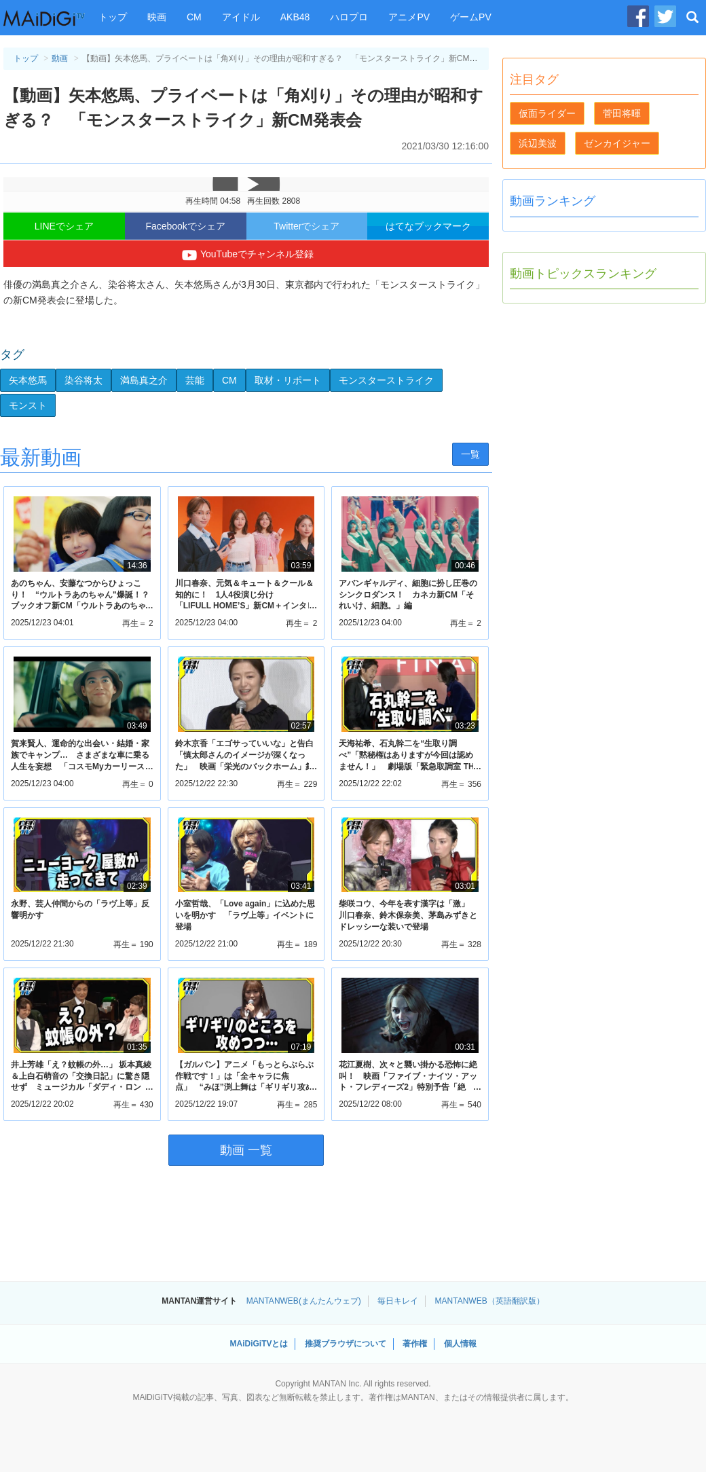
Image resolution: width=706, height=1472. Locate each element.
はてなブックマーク (428, 226)
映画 (156, 17)
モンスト (28, 405)
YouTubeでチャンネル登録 (246, 255)
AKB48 (295, 17)
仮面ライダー (547, 113)
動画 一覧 (246, 1150)
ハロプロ (349, 17)
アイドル (241, 17)
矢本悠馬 (28, 380)
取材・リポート (288, 380)
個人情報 (460, 1343)
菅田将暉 (622, 113)
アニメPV (409, 17)
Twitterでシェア (306, 226)
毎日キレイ (397, 1301)
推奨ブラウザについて (345, 1343)
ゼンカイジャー (617, 143)
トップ (112, 17)
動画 (60, 58)
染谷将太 (83, 380)
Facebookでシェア (185, 226)
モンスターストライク (386, 380)
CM (194, 17)
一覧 (470, 454)
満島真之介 (144, 380)
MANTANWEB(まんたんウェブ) (303, 1301)
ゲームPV (470, 17)
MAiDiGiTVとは (258, 1343)
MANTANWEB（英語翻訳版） (489, 1301)
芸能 (194, 380)
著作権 (415, 1343)
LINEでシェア (64, 226)
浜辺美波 (538, 143)
